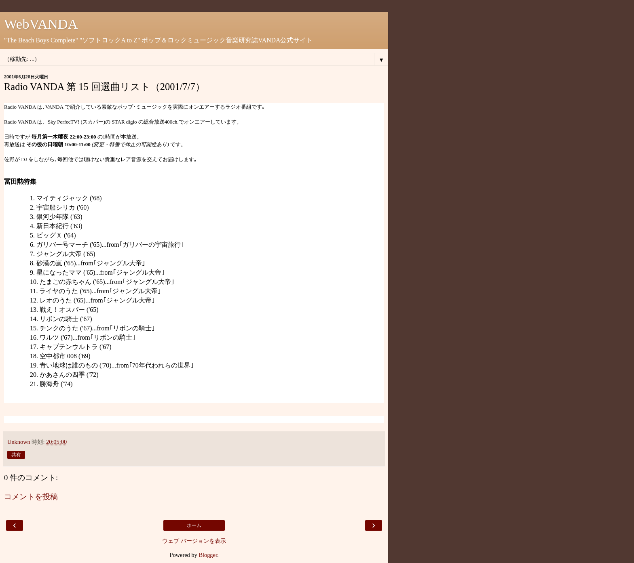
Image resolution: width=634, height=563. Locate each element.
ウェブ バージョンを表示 (194, 541)
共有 (16, 455)
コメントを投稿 (31, 496)
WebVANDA (41, 24)
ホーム (194, 525)
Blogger (208, 555)
